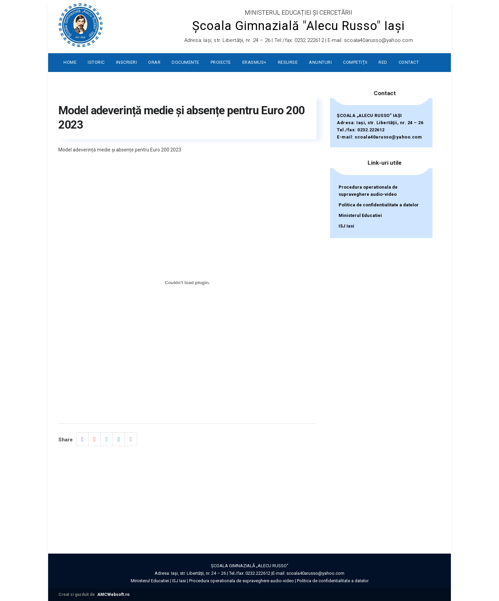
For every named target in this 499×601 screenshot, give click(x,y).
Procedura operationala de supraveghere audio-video (368, 191)
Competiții (355, 62)
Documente (185, 62)
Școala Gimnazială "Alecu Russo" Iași (298, 26)
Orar (154, 62)
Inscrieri (126, 62)
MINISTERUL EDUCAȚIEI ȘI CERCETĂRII (298, 12)
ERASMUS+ (254, 62)
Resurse (288, 62)
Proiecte (221, 62)
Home (69, 62)
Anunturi (320, 62)
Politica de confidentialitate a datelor (379, 204)
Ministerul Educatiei (360, 215)
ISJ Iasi (346, 226)
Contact (409, 62)
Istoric (96, 62)
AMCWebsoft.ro (113, 594)
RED (383, 62)
